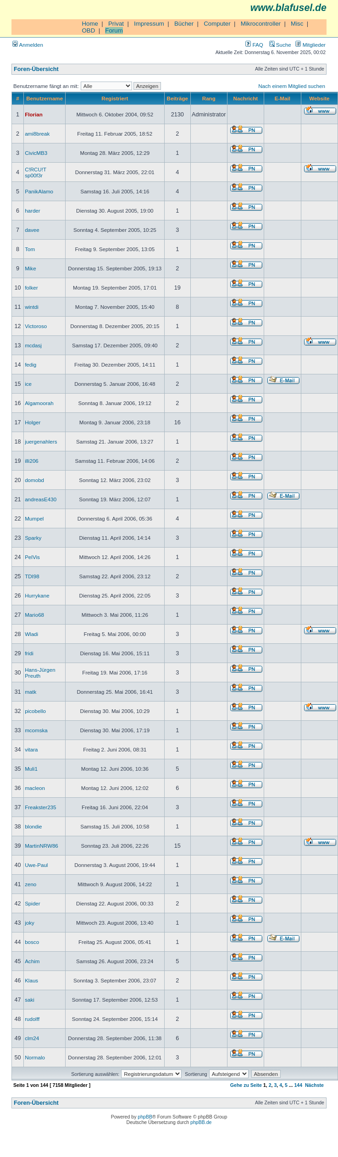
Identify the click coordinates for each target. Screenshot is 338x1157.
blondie (33, 826)
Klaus (31, 980)
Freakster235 (40, 807)
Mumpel (34, 518)
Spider (32, 903)
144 (298, 1085)
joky (29, 923)
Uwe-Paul (36, 865)
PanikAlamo (39, 191)
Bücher (184, 23)
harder (32, 211)
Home (90, 23)
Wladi (31, 634)
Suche (280, 45)
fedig (30, 364)
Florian (34, 114)
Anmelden (27, 45)
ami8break (37, 134)
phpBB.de (200, 1122)
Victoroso (36, 326)
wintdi (32, 307)
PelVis (32, 557)
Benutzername (44, 98)
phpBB (145, 1116)
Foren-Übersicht (36, 69)
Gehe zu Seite (246, 1085)
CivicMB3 (36, 153)
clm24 (32, 1038)
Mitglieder (310, 45)
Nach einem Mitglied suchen (291, 86)
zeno (30, 884)
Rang (209, 98)
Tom (30, 249)
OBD (88, 30)
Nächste (314, 1085)
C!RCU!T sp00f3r (35, 172)
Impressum (149, 23)
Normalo (35, 1057)
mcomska (36, 730)
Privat (116, 23)
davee (32, 230)
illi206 (32, 461)
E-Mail (282, 98)
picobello (35, 711)
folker (31, 288)
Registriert (114, 98)
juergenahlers (41, 441)
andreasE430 (40, 499)
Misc (297, 23)
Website (319, 98)
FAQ (254, 45)
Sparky (33, 538)
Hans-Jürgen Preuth (40, 673)
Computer (217, 23)
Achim (32, 961)
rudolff (32, 1019)
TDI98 (32, 576)
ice (28, 384)
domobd (34, 480)
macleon (35, 788)
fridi (29, 653)
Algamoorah (39, 403)
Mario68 (34, 615)
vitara (31, 749)
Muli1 (31, 769)
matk (30, 692)
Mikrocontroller (261, 23)
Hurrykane (37, 595)
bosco (32, 942)
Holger (32, 422)
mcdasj (33, 345)
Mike (30, 268)
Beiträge (177, 98)
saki (29, 1000)
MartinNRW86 (41, 846)
